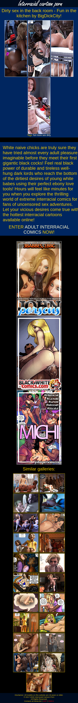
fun (34, 135)
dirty (49, 135)
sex (44, 135)
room (39, 135)
